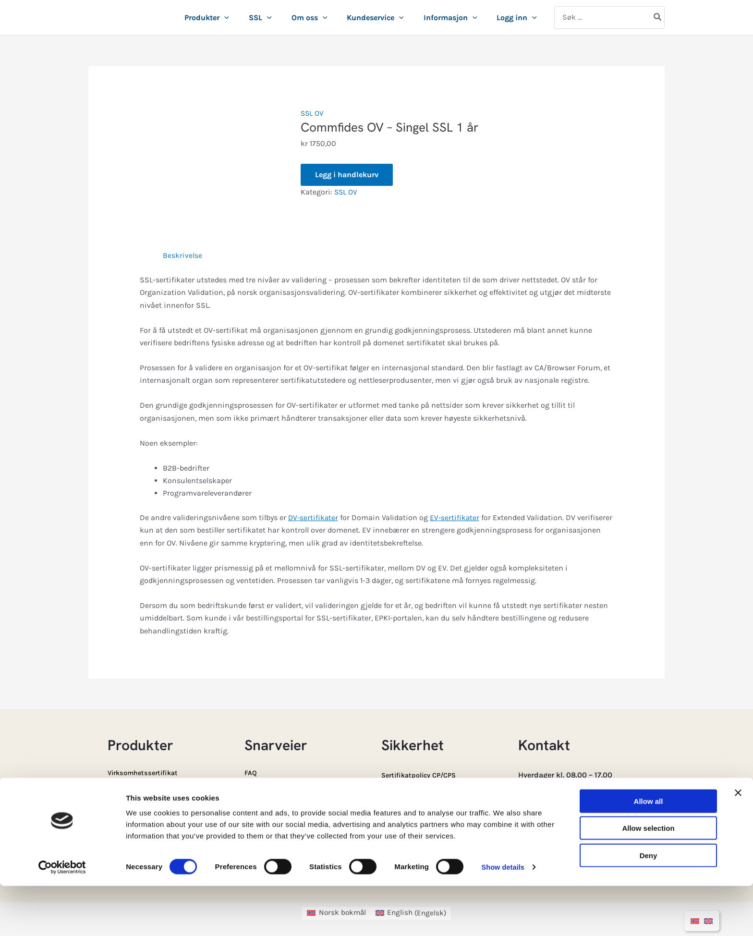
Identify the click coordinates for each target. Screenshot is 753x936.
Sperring (396, 794)
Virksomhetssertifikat (146, 772)
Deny (648, 905)
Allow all (648, 851)
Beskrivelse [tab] (182, 255)
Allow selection (648, 879)
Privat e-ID (126, 811)
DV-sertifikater (314, 517)
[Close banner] (738, 842)
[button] (224, 18)
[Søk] (658, 18)
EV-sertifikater (456, 517)
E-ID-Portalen (268, 811)
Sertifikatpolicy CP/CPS (423, 774)
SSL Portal (262, 791)
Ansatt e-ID (127, 791)
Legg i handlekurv (346, 174)
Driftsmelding (406, 813)
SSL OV (313, 113)
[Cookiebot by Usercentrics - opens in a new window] (62, 917)
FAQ (251, 772)
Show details (504, 917)
